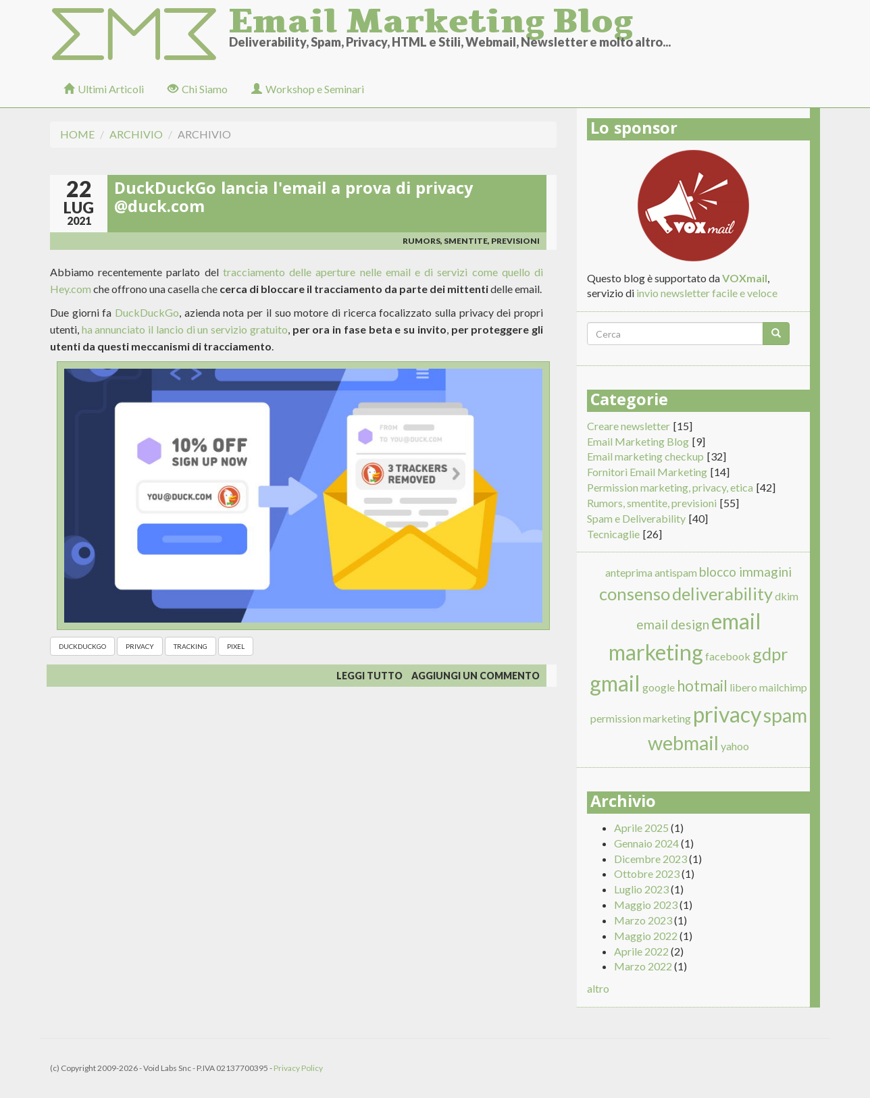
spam (785, 715)
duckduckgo (82, 646)
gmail (615, 683)
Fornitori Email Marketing (647, 471)
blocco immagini (745, 571)
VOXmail (744, 277)
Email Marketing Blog (431, 17)
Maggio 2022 (645, 935)
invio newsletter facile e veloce (706, 292)
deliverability (722, 593)
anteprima (628, 572)
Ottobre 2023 (647, 873)
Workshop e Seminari (307, 88)
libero (743, 687)
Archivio (136, 134)
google (658, 687)
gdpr (770, 654)
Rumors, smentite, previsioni (471, 241)
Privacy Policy (298, 1068)
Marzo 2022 (643, 966)
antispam (676, 572)
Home (77, 134)
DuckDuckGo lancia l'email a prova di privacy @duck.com (293, 200)
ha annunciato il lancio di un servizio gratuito (185, 329)
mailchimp (783, 687)
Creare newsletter (628, 425)
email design (672, 624)
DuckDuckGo (147, 312)
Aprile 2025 (641, 827)
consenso (634, 593)
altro (598, 988)
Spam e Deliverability (636, 518)
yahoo (735, 745)
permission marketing (640, 718)
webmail (683, 742)
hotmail (702, 686)
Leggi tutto (369, 675)
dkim (786, 596)
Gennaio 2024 (646, 843)
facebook (727, 656)
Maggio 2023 (645, 904)
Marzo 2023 (643, 920)
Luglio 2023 (641, 889)
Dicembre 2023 (650, 858)
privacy (140, 646)
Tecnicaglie (613, 533)
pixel (236, 646)
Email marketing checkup (645, 456)
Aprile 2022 (641, 951)
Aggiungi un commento (475, 675)
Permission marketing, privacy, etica (670, 487)
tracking (190, 646)
